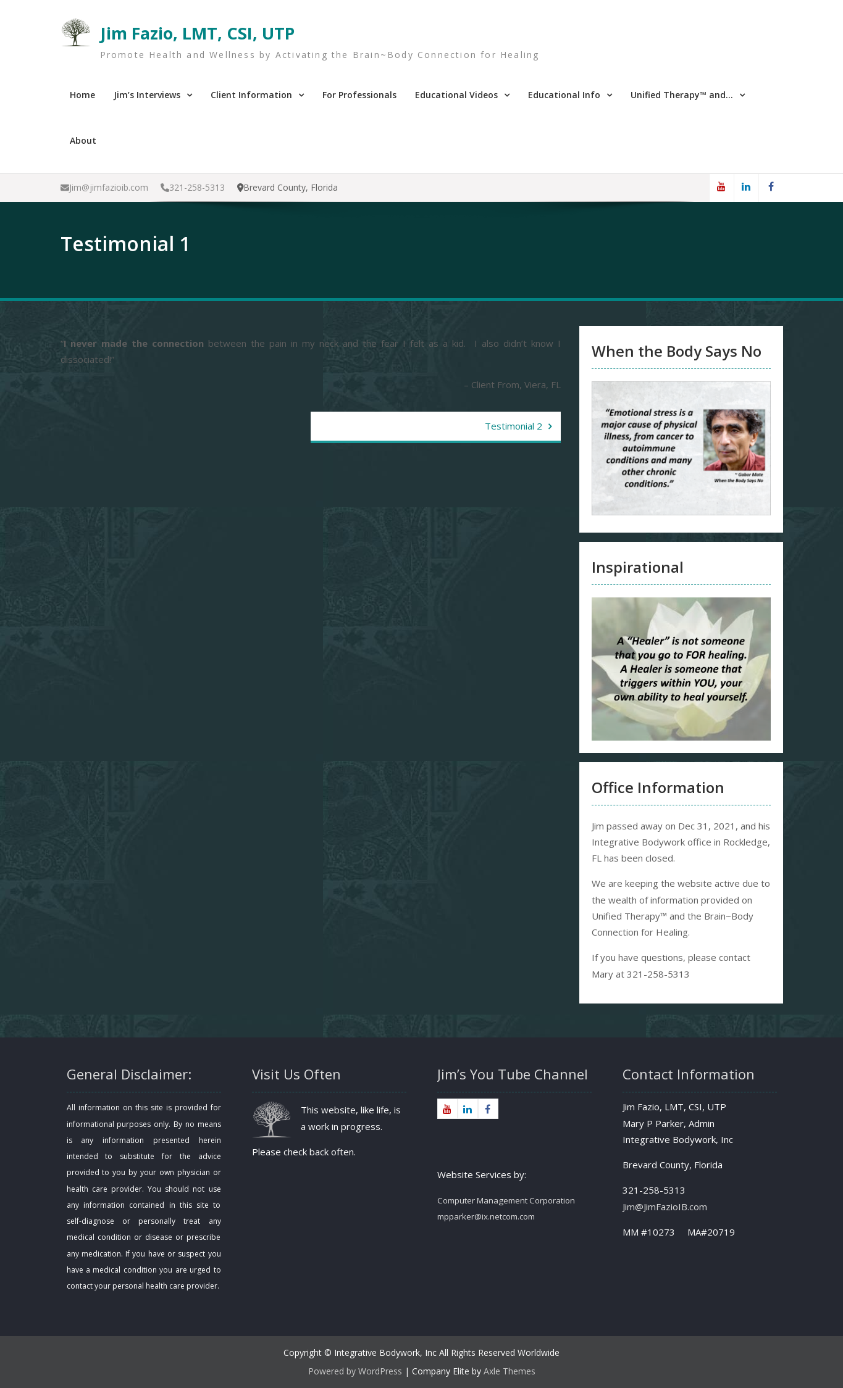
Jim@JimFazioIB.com (665, 1206)
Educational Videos (456, 95)
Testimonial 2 (513, 426)
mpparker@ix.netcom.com (486, 1216)
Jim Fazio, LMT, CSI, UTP (197, 33)
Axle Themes (509, 1371)
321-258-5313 (193, 187)
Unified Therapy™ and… (682, 95)
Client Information (251, 95)
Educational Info (564, 95)
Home (82, 95)
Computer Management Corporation (506, 1200)
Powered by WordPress (355, 1371)
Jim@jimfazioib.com (104, 187)
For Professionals (359, 95)
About (83, 140)
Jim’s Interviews (147, 95)
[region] (681, 669)
